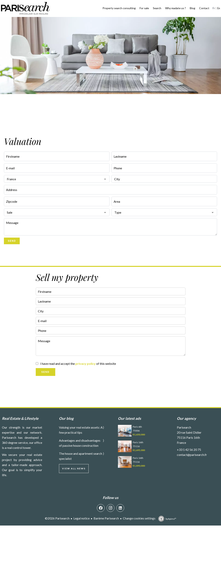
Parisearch (184, 427)
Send (12, 241)
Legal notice (81, 518)
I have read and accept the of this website (78, 363)
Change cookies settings (139, 518)
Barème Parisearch (106, 518)
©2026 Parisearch (57, 518)
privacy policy (85, 363)
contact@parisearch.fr (192, 454)
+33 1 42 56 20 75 (189, 449)
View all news (74, 468)
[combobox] (57, 179)
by (171, 518)
